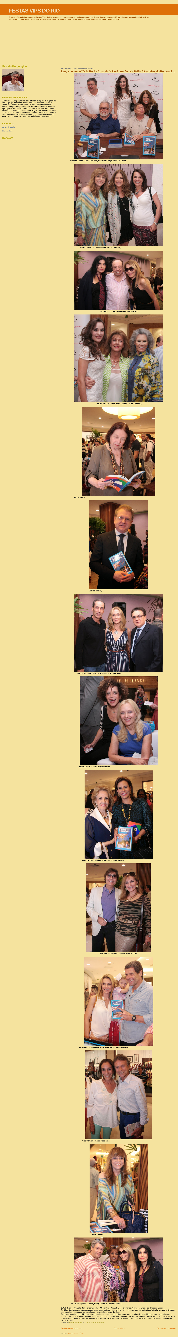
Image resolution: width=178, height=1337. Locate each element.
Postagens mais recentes (71, 1328)
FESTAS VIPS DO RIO (34, 11)
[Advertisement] (89, 41)
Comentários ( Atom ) (76, 1333)
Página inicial (119, 1328)
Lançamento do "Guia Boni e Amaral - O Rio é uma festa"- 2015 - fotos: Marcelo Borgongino (118, 71)
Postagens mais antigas (166, 1328)
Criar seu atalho (7, 131)
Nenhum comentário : (99, 1322)
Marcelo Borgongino (8, 127)
